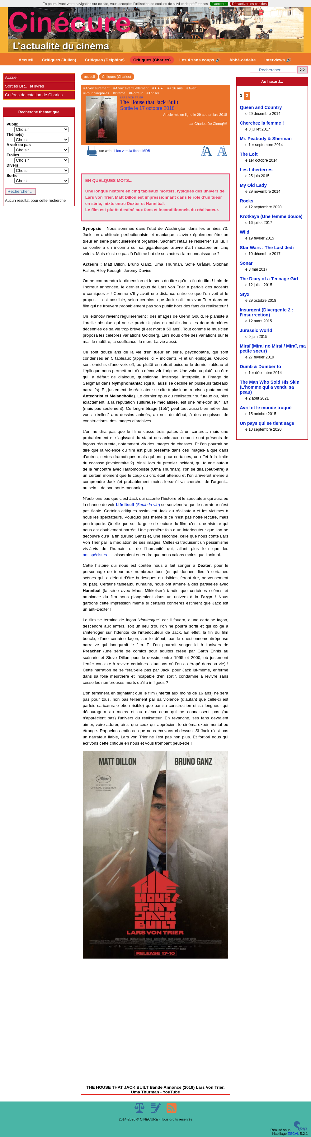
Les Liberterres (256, 169)
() (138, 504)
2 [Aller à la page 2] (247, 95)
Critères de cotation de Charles (34, 94)
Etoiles (13, 155)
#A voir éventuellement (130, 88)
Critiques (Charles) (152, 60)
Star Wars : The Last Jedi (267, 247)
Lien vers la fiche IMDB (132, 151)
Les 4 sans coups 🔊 (200, 60)
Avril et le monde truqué (265, 407)
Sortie (12, 175)
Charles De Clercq (208, 124)
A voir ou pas (19, 145)
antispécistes (95, 554)
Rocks (246, 200)
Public (12, 124)
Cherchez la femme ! (262, 123)
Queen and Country (261, 107)
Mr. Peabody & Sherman (266, 138)
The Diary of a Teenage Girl (269, 278)
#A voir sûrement (96, 88)
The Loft (248, 154)
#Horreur (136, 93)
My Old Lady (253, 185)
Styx (244, 294)
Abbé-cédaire (242, 60)
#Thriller (153, 93)
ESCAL (293, 1133)
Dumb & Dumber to (260, 366)
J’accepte (219, 4)
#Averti (191, 88)
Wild (244, 232)
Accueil (26, 60)
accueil (89, 76)
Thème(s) (15, 134)
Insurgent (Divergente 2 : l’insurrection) (266, 312)
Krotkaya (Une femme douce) (271, 216)
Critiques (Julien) (59, 60)
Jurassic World (256, 330)
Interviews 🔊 (277, 60)
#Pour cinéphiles (96, 93)
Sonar (246, 263)
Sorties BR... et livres (24, 86)
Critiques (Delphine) (105, 60)
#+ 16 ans (174, 88)
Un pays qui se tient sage (267, 423)
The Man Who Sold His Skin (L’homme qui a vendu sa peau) (269, 387)
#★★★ (157, 88)
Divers (12, 165)
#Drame (119, 93)
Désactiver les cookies (249, 4)
